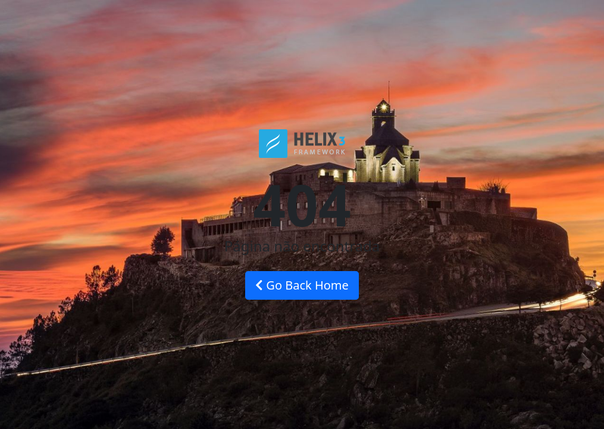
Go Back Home (302, 285)
